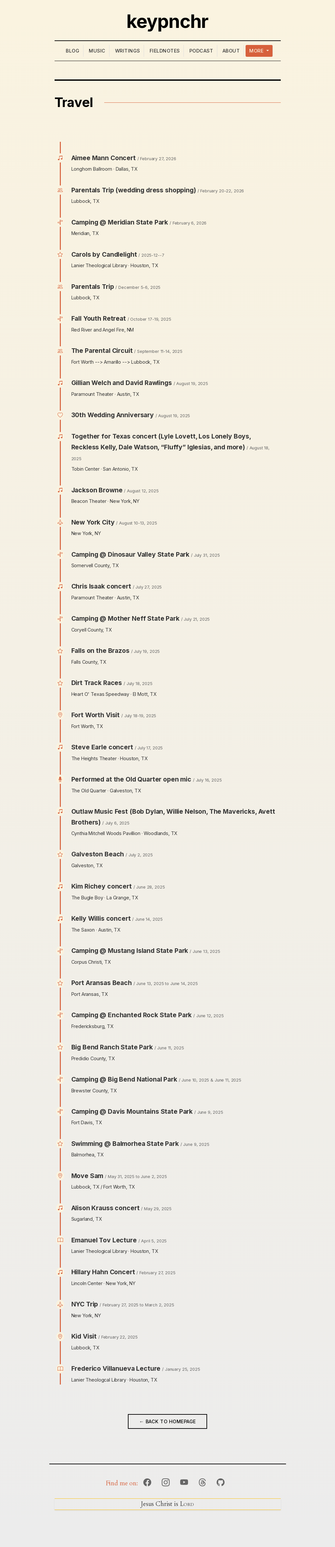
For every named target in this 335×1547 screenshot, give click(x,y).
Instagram (166, 1482)
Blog (72, 51)
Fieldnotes (165, 51)
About (231, 51)
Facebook (147, 1482)
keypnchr (167, 21)
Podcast (201, 51)
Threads (202, 1482)
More (257, 51)
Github (221, 1482)
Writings (127, 51)
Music (97, 51)
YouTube (184, 1482)
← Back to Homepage (167, 1421)
